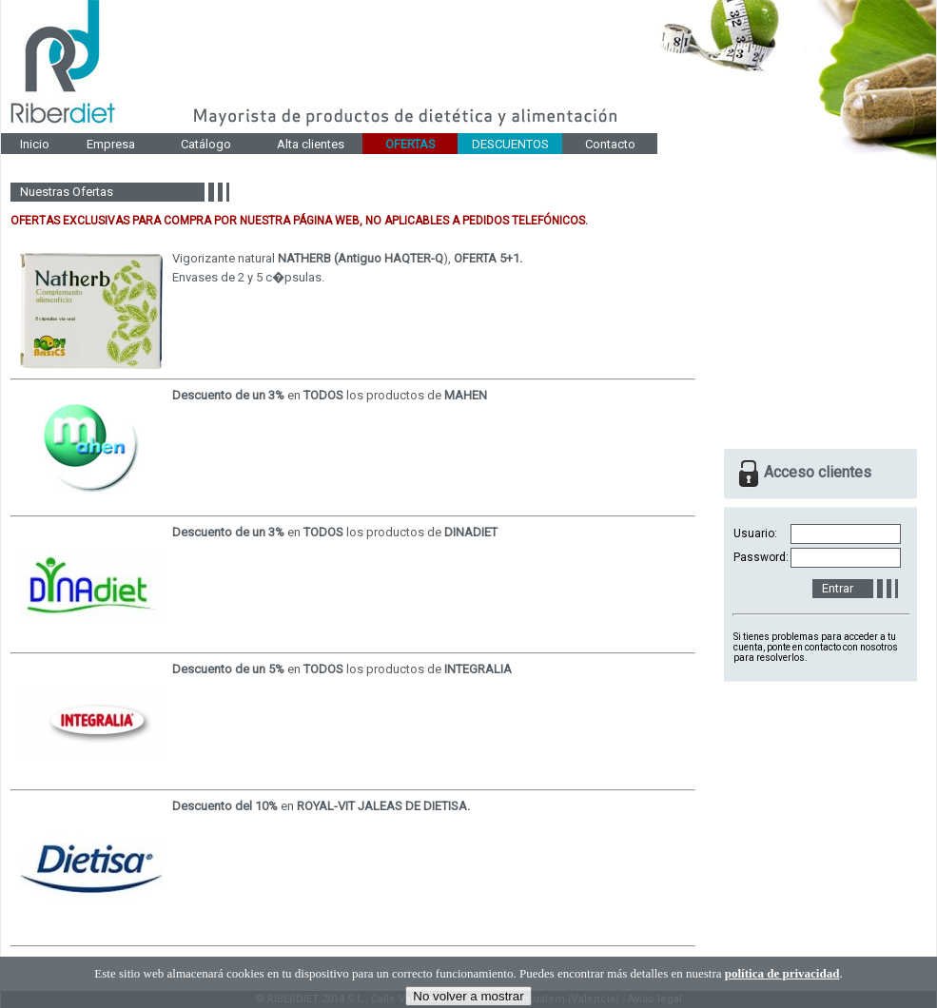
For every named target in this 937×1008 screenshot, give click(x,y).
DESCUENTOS (510, 144)
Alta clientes (310, 144)
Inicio (34, 144)
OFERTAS (410, 144)
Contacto (610, 144)
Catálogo (206, 144)
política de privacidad (782, 987)
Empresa (111, 144)
